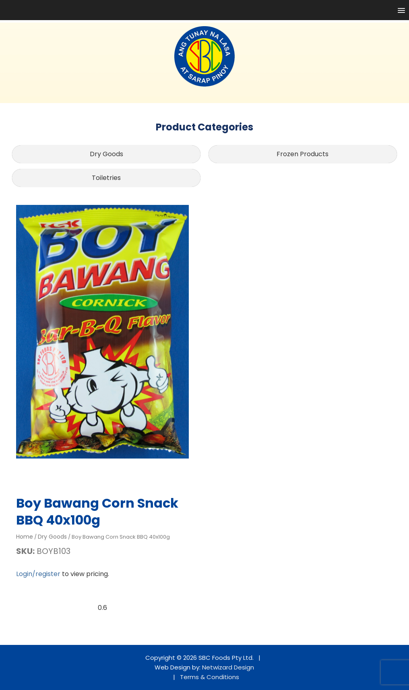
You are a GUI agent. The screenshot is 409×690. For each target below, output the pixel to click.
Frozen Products (302, 154)
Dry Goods (106, 154)
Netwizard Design (228, 667)
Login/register (38, 573)
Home (24, 537)
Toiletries (106, 177)
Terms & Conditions (209, 677)
